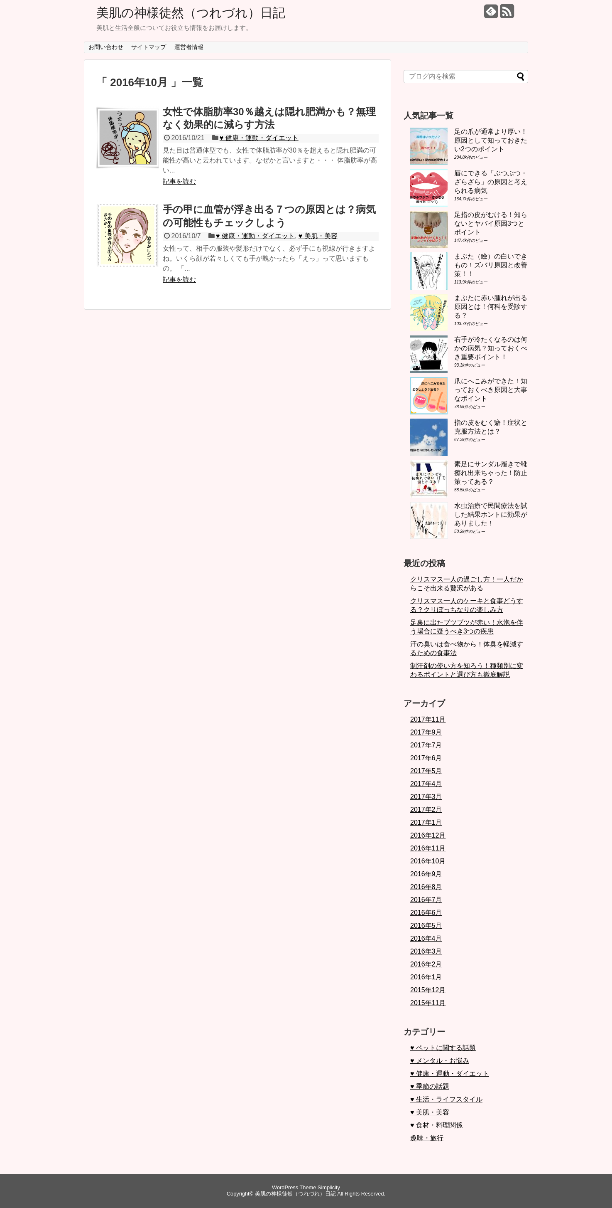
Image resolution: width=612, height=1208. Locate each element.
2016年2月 (426, 964)
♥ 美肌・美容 (318, 235)
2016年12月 (428, 835)
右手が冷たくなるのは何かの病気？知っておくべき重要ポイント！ (490, 348)
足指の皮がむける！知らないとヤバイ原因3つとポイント (490, 223)
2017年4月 (426, 783)
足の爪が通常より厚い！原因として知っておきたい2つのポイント (490, 140)
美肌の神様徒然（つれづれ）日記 (190, 13)
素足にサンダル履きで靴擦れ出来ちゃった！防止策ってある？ (490, 473)
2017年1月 (426, 822)
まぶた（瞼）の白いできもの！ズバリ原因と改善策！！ (490, 265)
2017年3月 (426, 796)
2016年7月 (426, 899)
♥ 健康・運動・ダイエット (259, 137)
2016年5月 (426, 925)
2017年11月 (428, 719)
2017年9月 (426, 732)
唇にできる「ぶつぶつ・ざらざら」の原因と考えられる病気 (490, 182)
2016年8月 (426, 886)
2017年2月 (426, 809)
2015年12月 (428, 990)
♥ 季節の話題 (429, 1086)
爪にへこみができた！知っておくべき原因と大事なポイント (490, 389)
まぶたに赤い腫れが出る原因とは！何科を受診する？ (490, 306)
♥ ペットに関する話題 (443, 1047)
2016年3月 (426, 951)
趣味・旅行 (426, 1137)
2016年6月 (426, 912)
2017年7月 (426, 745)
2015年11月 (428, 1002)
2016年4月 (426, 938)
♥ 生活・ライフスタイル (446, 1099)
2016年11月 (428, 848)
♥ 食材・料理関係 (436, 1125)
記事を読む (179, 181)
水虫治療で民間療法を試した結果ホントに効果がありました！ (490, 514)
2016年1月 (426, 977)
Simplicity (329, 1187)
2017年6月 (426, 758)
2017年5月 (426, 770)
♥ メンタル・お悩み (439, 1060)
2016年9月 (426, 874)
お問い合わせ (105, 47)
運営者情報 (188, 47)
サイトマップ (148, 47)
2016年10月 (428, 861)
